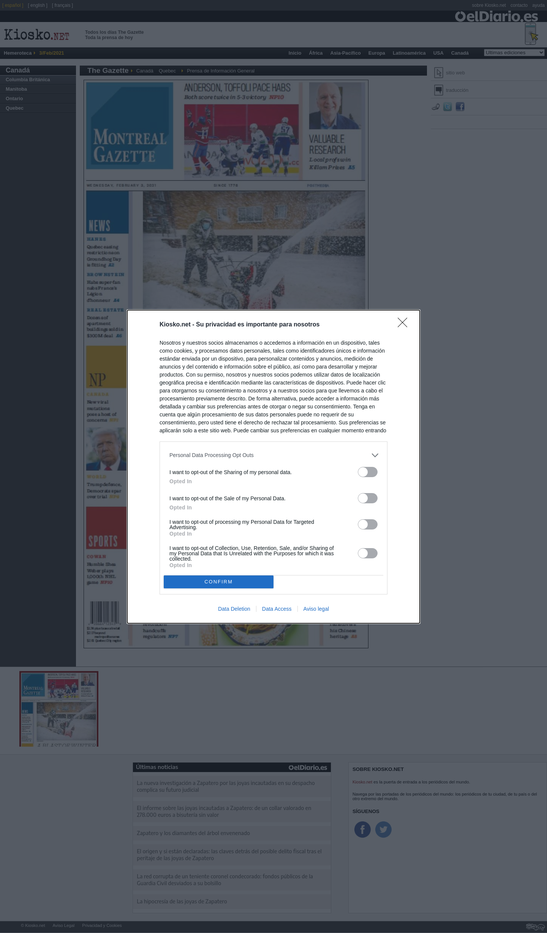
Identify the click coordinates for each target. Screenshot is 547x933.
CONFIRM (218, 581)
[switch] (368, 472)
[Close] (405, 325)
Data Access (277, 609)
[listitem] (273, 455)
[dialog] (273, 466)
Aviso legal (316, 609)
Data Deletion (234, 609)
